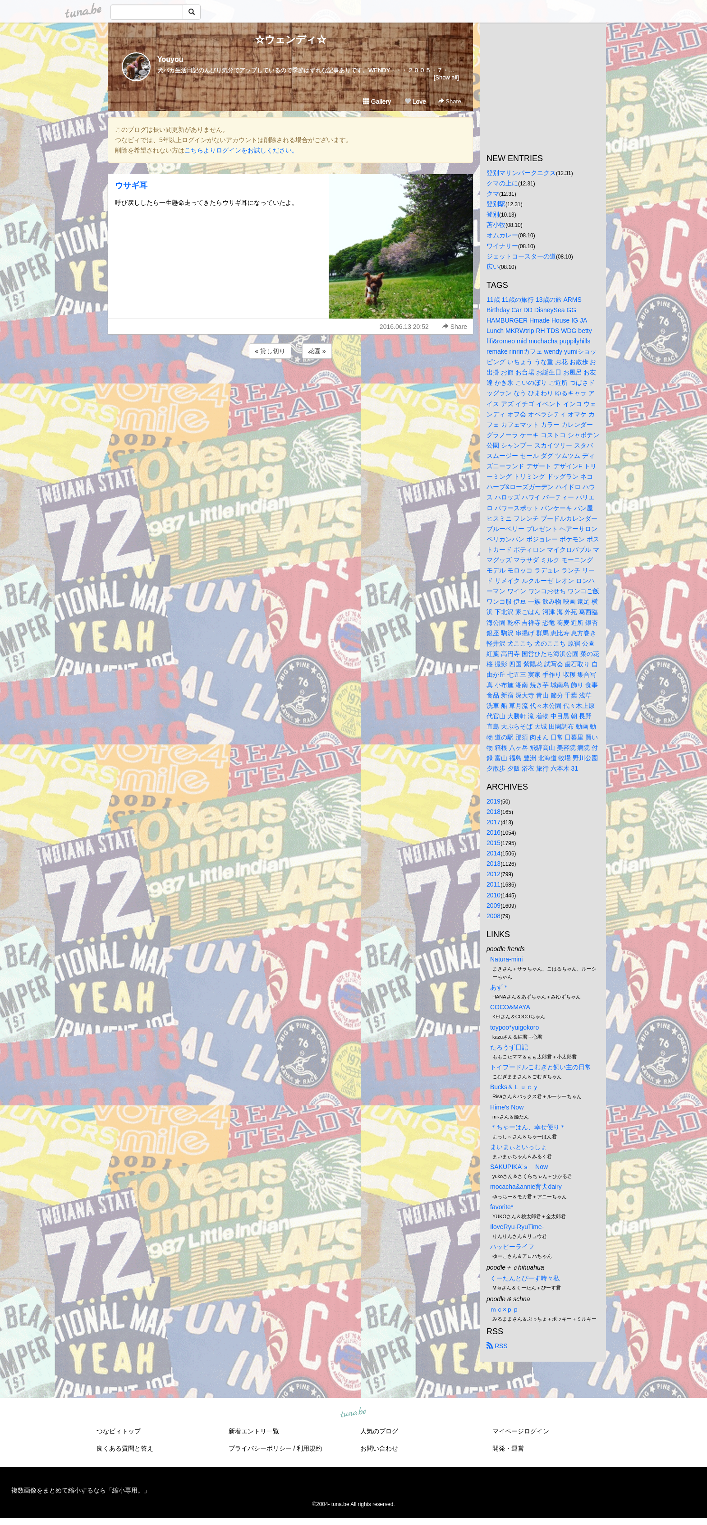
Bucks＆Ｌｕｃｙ (514, 1087)
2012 (493, 874)
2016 (493, 832)
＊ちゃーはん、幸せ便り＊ (528, 1127)
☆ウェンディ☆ (290, 39)
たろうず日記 (509, 1047)
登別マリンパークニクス (521, 172)
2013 (493, 863)
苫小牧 (496, 224)
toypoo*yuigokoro (514, 1027)
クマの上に (502, 183)
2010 (493, 895)
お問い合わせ (379, 1448)
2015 (493, 842)
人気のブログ (379, 1431)
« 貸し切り (270, 351)
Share (449, 101)
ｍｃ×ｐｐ (504, 1309)
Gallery (377, 101)
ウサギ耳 (131, 185)
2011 (493, 884)
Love (415, 101)
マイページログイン (520, 1431)
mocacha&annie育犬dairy (526, 1186)
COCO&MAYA (510, 1007)
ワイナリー (502, 246)
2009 (493, 905)
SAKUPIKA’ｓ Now (519, 1166)
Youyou (170, 59)
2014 (493, 853)
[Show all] (446, 77)
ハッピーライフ (512, 1246)
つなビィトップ (118, 1431)
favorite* (501, 1207)
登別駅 (496, 204)
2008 (493, 916)
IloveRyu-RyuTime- (517, 1226)
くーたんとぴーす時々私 (525, 1278)
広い (493, 266)
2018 (493, 811)
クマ (493, 193)
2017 (493, 822)
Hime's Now (506, 1107)
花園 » (317, 351)
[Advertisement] (290, 385)
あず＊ (499, 987)
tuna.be (353, 1413)
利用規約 (309, 1448)
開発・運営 (508, 1448)
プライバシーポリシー (260, 1448)
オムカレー (502, 235)
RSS (497, 1345)
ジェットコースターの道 (521, 256)
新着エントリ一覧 (254, 1431)
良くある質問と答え (124, 1448)
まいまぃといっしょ (518, 1147)
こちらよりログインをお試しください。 (241, 150)
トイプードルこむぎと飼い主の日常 (540, 1067)
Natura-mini (506, 959)
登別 (493, 214)
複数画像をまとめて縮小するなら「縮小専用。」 (80, 1490)
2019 (493, 801)
